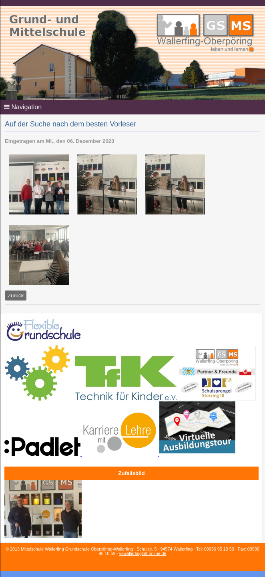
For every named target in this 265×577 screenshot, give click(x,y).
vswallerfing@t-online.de (143, 553)
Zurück (16, 296)
